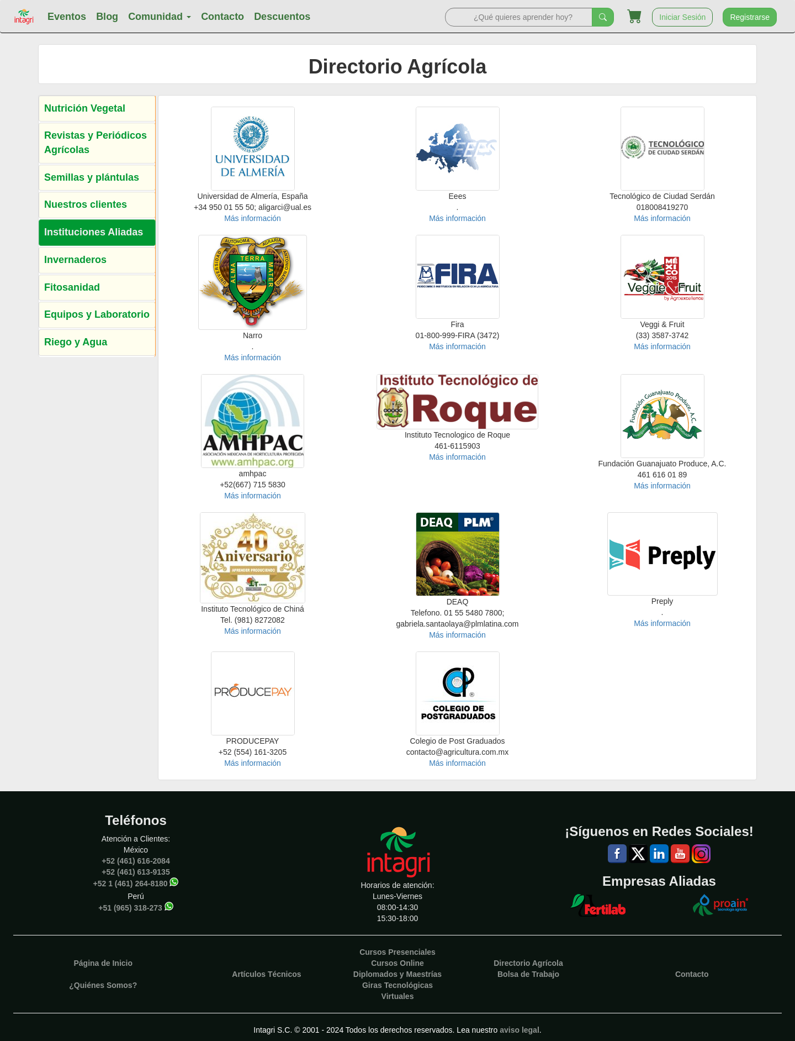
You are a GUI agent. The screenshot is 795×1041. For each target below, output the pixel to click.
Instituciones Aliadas (93, 232)
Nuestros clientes (85, 204)
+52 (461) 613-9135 (135, 872)
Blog (107, 16)
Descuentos (282, 16)
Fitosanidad (72, 287)
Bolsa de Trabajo (528, 974)
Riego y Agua (75, 342)
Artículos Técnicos (266, 974)
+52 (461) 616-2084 (135, 860)
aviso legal (519, 1030)
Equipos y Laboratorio (97, 314)
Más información (252, 218)
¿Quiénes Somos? (103, 985)
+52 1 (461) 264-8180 (130, 883)
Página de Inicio (102, 963)
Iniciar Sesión (682, 17)
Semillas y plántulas (91, 177)
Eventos (66, 16)
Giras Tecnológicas (397, 985)
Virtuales (397, 996)
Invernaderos (75, 259)
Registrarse (750, 17)
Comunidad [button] (159, 16)
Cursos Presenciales (397, 952)
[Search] (518, 17)
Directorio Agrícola (528, 963)
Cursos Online (397, 963)
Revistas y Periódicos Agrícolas (95, 142)
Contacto (222, 16)
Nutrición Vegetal (84, 108)
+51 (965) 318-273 (130, 907)
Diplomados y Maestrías (397, 974)
